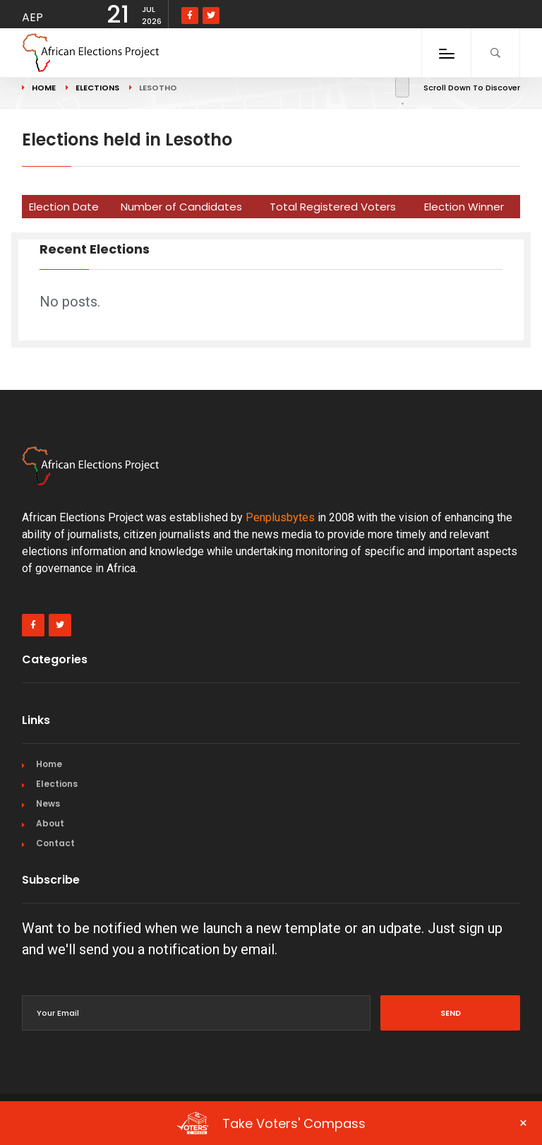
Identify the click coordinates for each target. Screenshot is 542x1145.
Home (49, 764)
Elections (57, 784)
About (50, 823)
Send (450, 1013)
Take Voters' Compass (352, 1123)
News (48, 803)
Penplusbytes (280, 517)
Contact (55, 843)
